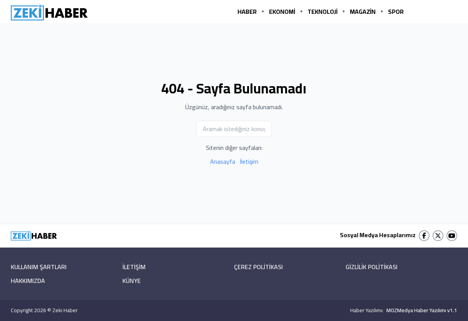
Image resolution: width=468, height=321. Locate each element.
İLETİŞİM (133, 266)
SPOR (396, 11)
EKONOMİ (282, 11)
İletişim (249, 161)
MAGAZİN (363, 11)
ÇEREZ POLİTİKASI (258, 266)
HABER (247, 11)
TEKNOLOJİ (323, 11)
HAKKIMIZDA (28, 280)
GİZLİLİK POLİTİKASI (372, 266)
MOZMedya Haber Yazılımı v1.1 (421, 310)
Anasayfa (222, 161)
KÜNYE (131, 280)
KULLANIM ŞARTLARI (39, 266)
